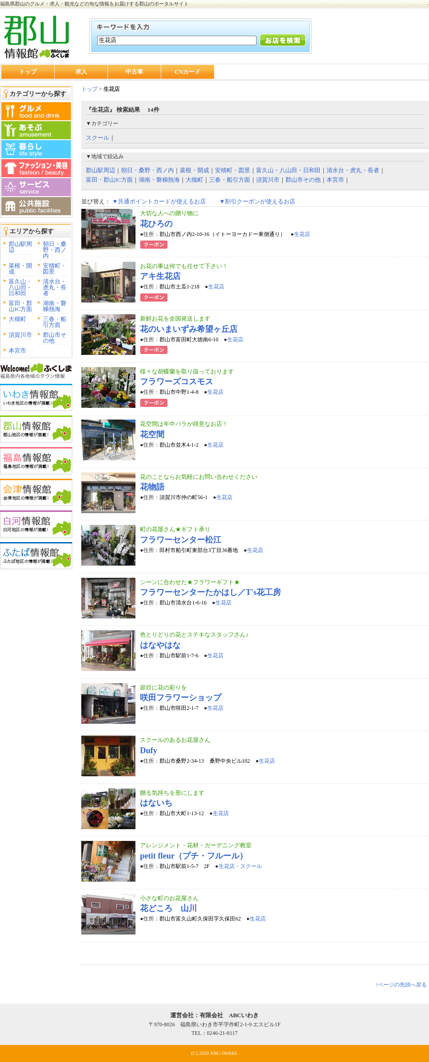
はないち (156, 802)
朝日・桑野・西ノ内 (54, 250)
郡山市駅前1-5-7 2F (184, 866)
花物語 (152, 486)
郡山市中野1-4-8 (178, 392)
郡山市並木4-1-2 (178, 445)
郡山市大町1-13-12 (181, 813)
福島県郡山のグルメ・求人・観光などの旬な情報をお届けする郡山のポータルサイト (94, 3)
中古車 (134, 71)
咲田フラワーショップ (180, 697)
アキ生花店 (160, 276)
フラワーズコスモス (176, 381)
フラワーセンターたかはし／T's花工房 (210, 592)
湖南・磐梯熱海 (54, 306)
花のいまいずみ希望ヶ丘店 (189, 329)
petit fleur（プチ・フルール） (193, 855)
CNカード (188, 71)
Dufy (148, 750)
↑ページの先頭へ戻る (401, 985)
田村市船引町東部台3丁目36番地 (198, 550)
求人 (81, 71)
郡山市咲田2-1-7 (178, 708)
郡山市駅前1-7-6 (178, 655)
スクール (97, 137)
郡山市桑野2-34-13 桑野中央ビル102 (204, 761)
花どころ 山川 (168, 908)
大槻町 (17, 319)
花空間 (152, 434)
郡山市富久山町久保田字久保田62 (200, 919)
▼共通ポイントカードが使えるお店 (159, 201)
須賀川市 (20, 334)
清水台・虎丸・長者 (54, 287)
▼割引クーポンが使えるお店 (257, 201)
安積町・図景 (54, 268)
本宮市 (17, 350)
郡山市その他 (54, 337)
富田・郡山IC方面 (20, 306)
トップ (28, 71)
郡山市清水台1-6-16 (182, 602)
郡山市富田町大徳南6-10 (188, 339)
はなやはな (160, 645)
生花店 (302, 234)
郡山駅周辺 (20, 247)
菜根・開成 (20, 268)
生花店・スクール (240, 866)
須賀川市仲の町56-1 (183, 497)
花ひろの (156, 223)
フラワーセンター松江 (180, 539)
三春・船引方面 (54, 322)
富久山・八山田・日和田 (20, 287)
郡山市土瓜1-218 (179, 286)
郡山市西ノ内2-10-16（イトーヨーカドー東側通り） (222, 234)
